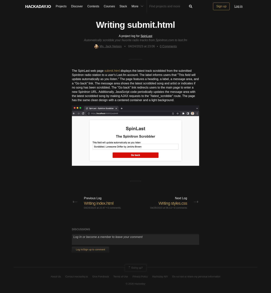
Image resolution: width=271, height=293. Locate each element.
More (138, 6)
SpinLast (146, 36)
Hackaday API (160, 276)
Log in (238, 6)
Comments (168, 46)
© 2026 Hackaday (135, 283)
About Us (56, 276)
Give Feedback (100, 276)
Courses (109, 6)
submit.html (112, 70)
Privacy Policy (140, 276)
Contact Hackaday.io (76, 276)
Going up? (135, 268)
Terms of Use (120, 276)
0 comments (114, 207)
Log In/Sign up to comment (90, 249)
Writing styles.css (172, 203)
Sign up (221, 6)
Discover (77, 6)
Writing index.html (98, 203)
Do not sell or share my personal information (196, 276)
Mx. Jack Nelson (108, 46)
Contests (93, 6)
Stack (123, 6)
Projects (61, 6)
